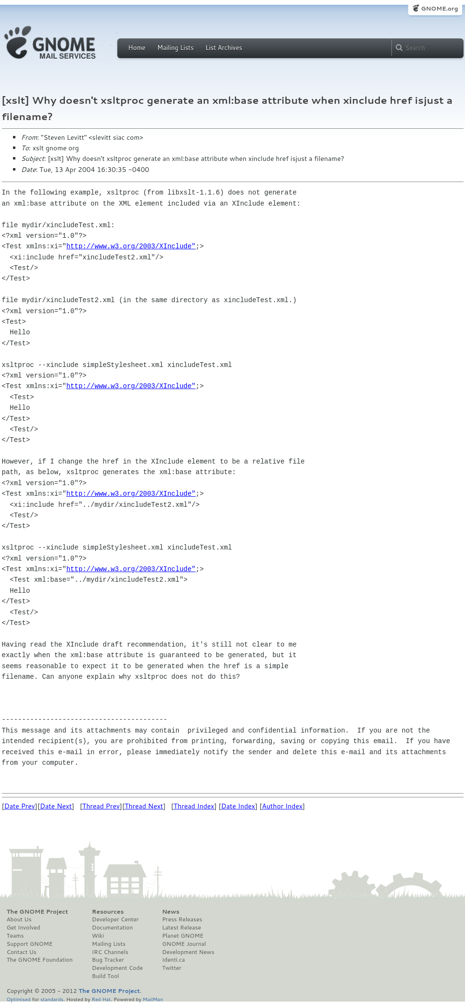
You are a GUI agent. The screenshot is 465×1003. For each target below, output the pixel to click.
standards (51, 999)
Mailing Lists (175, 47)
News (170, 912)
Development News (188, 952)
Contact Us (22, 952)
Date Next (56, 806)
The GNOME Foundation (40, 960)
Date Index (238, 806)
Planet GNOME (182, 936)
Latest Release (181, 927)
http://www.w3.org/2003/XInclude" (131, 246)
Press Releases (182, 919)
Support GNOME (30, 944)
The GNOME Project (37, 912)
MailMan (153, 999)
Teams (15, 936)
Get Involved (23, 927)
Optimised (19, 999)
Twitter (171, 968)
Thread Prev (101, 806)
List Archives (223, 47)
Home (137, 47)
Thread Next (144, 806)
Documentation (112, 927)
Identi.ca (173, 960)
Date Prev (19, 806)
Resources (108, 912)
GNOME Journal (184, 944)
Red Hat (101, 999)
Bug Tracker (108, 960)
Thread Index (194, 806)
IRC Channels (110, 952)
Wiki (98, 936)
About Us (19, 919)
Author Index (282, 806)
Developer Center (115, 919)
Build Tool (105, 976)
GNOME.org (439, 8)
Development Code (117, 968)
